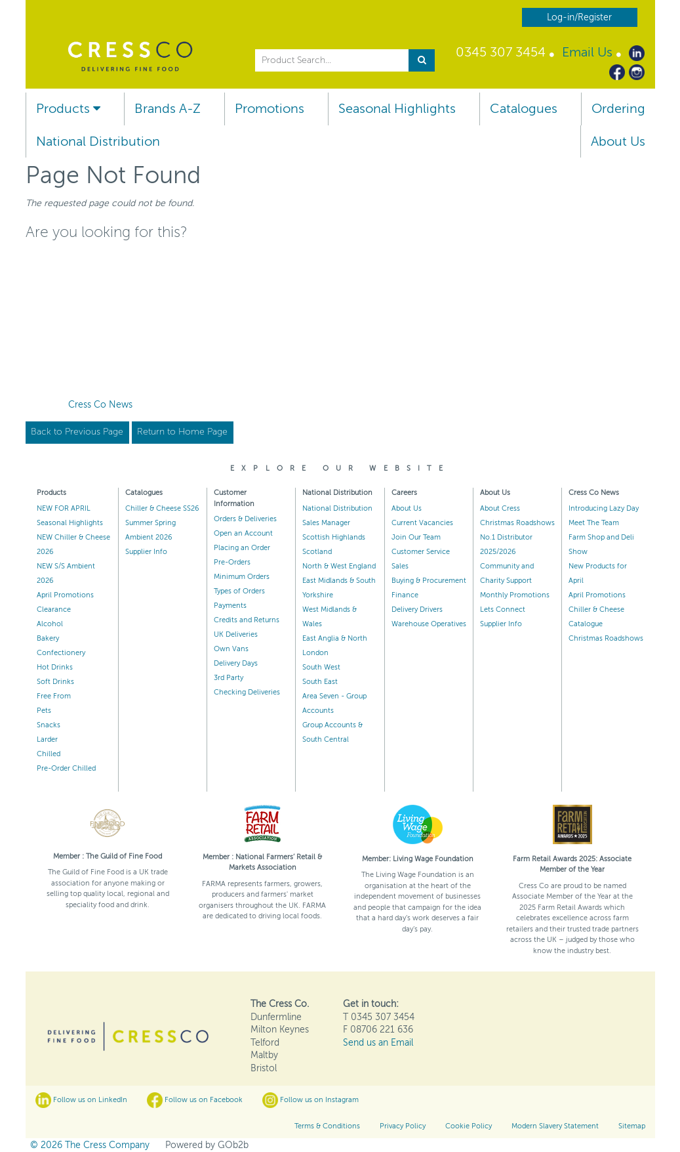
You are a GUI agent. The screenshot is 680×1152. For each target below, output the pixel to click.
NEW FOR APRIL (63, 508)
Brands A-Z (167, 109)
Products (68, 109)
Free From (54, 696)
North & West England (339, 566)
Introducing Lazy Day (604, 508)
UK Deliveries (236, 634)
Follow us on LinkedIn (81, 1100)
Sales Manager (326, 523)
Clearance (54, 609)
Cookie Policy (468, 1126)
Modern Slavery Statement (555, 1126)
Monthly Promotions (515, 595)
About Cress (500, 508)
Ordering (618, 109)
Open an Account (243, 533)
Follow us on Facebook (195, 1100)
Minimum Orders (242, 576)
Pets (44, 710)
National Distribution (98, 141)
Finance (404, 595)
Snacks (48, 725)
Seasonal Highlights (397, 109)
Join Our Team (416, 537)
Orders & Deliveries (245, 519)
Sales (400, 566)
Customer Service (420, 551)
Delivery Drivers (417, 609)
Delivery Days (236, 663)
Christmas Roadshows (517, 523)
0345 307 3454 (501, 52)
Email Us (587, 52)
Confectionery (61, 653)
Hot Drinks (55, 667)
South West (321, 667)
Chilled (48, 754)
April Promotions (65, 595)
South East (320, 681)
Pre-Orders (232, 562)
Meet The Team (594, 523)
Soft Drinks (55, 681)
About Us (618, 141)
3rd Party (228, 677)
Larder (47, 739)
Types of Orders (239, 591)
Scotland (317, 551)
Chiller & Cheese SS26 (162, 508)
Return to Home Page (182, 432)
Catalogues (523, 109)
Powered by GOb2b (207, 1145)
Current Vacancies (422, 523)
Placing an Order (242, 548)
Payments (230, 605)
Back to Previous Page (77, 432)
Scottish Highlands (333, 537)
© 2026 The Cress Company (90, 1145)
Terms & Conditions (327, 1126)
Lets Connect (502, 609)
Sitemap (631, 1126)
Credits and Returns (246, 620)
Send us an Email (378, 1043)
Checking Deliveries (247, 692)
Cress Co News (100, 405)
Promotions (269, 109)
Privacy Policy (403, 1126)
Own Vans (231, 649)
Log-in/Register (579, 17)
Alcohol (50, 624)
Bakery (48, 638)
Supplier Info (146, 551)
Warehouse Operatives (428, 624)
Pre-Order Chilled (66, 768)
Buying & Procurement (428, 580)
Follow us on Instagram (310, 1100)
